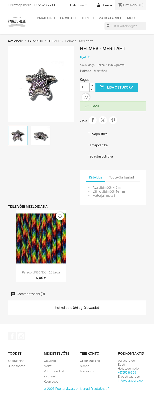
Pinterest (113, 120)
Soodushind (16, 361)
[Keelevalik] (79, 5)
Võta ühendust (54, 371)
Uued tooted (16, 366)
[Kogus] (85, 87)
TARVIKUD (68, 18)
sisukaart (50, 376)
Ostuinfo (50, 361)
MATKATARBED (110, 18)
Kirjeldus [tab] (95, 177)
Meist (48, 366)
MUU (131, 18)
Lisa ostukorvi (117, 87)
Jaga (93, 120)
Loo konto (87, 371)
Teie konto (89, 353)
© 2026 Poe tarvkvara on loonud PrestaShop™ (77, 389)
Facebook (12, 336)
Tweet (103, 120)
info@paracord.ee (130, 380)
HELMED (87, 18)
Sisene (84, 366)
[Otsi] (125, 26)
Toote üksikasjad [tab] (121, 177)
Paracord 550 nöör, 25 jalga (41, 272)
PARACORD (46, 18)
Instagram (21, 336)
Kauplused (51, 381)
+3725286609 (44, 5)
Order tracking (90, 361)
